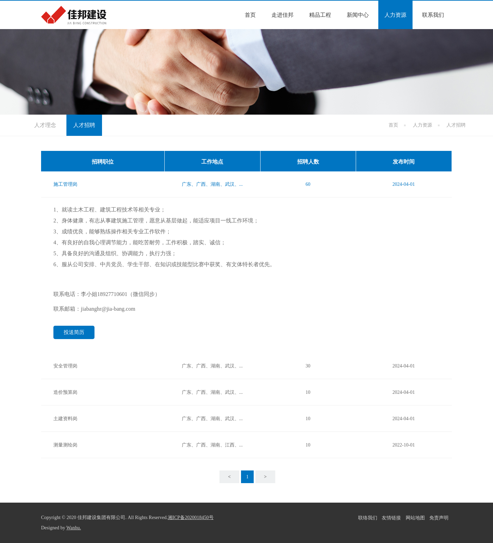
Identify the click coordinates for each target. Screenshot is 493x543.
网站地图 (415, 517)
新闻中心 (358, 15)
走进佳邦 (282, 15)
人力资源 (395, 15)
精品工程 (320, 15)
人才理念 (45, 125)
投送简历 (74, 332)
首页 (250, 15)
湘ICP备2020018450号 (191, 517)
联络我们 (367, 517)
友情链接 (391, 517)
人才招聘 (84, 125)
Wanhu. (73, 527)
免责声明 (438, 517)
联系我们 (433, 15)
